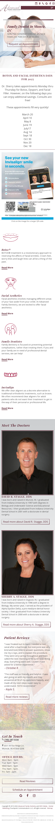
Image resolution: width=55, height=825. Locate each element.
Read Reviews (27, 790)
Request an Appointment (23, 44)
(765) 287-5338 (11, 748)
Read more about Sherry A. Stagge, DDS (26, 633)
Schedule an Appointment (28, 798)
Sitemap (50, 808)
